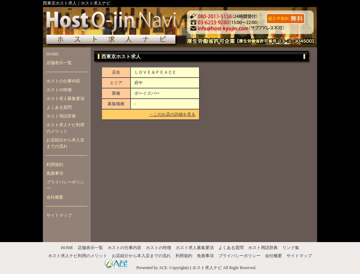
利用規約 (54, 164)
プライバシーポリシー (65, 185)
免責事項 (54, 173)
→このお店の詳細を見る (172, 114)
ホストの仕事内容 (63, 81)
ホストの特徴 (59, 89)
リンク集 (290, 247)
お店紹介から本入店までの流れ (65, 143)
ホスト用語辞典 (61, 116)
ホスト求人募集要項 (65, 98)
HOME (52, 54)
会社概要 (54, 197)
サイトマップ (59, 215)
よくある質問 (59, 107)
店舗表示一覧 (59, 62)
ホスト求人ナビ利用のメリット (65, 128)
